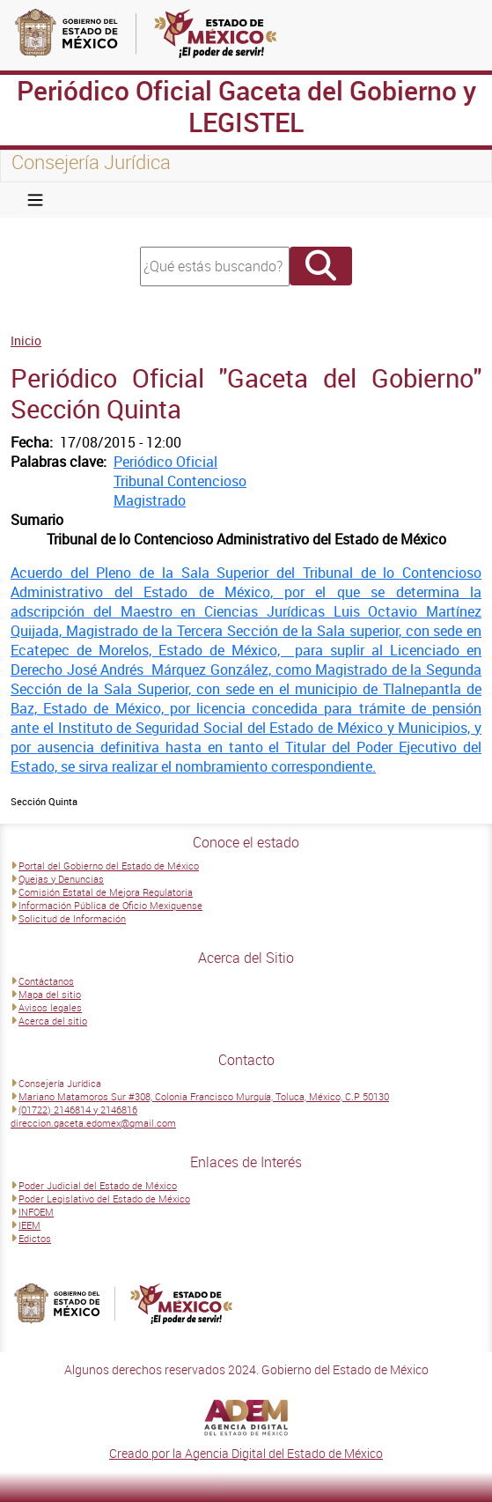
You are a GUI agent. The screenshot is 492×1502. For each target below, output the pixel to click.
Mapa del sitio (49, 994)
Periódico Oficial (165, 461)
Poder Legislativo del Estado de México (104, 1198)
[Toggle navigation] (35, 200)
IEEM (29, 1225)
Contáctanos (46, 981)
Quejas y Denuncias (61, 878)
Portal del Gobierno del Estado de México (108, 865)
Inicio (26, 340)
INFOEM (36, 1211)
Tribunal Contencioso (180, 481)
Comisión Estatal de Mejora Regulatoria (105, 892)
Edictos (34, 1238)
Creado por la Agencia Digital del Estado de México (246, 1453)
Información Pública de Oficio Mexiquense (110, 905)
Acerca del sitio (52, 1020)
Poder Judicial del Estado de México (97, 1185)
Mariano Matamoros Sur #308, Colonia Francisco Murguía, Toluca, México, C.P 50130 (203, 1096)
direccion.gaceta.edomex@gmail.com (93, 1122)
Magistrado (150, 500)
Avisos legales (50, 1007)
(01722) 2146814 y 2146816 (77, 1109)
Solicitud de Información (72, 918)
